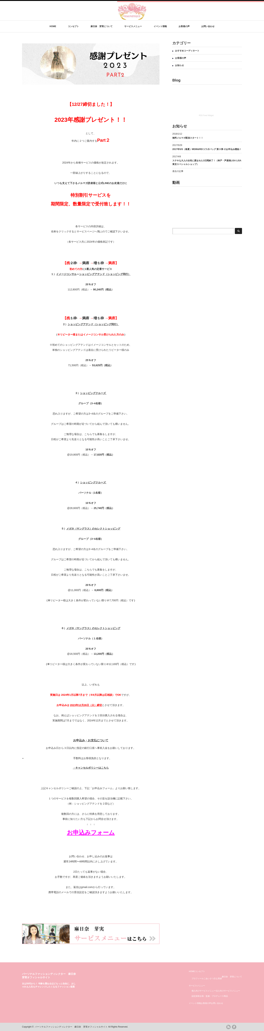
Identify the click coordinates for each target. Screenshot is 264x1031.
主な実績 (218, 978)
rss (228, 1027)
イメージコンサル (66, 274)
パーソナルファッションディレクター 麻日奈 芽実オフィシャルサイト (71, 1027)
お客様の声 (184, 26)
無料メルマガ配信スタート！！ (187, 138)
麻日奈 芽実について (102, 26)
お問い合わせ (207, 26)
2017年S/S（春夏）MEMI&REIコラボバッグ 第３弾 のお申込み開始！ (206, 149)
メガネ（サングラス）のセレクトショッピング (93, 528)
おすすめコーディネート (187, 50)
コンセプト (73, 26)
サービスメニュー (133, 26)
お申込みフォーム (91, 832)
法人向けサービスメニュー (228, 991)
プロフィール (198, 978)
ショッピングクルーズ (93, 393)
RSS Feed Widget (206, 115)
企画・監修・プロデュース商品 (214, 996)
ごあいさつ (209, 978)
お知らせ (179, 65)
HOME (53, 26)
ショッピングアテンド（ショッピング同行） (105, 274)
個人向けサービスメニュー (204, 991)
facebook (234, 1027)
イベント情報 (160, 26)
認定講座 (196, 996)
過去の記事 (177, 171)
